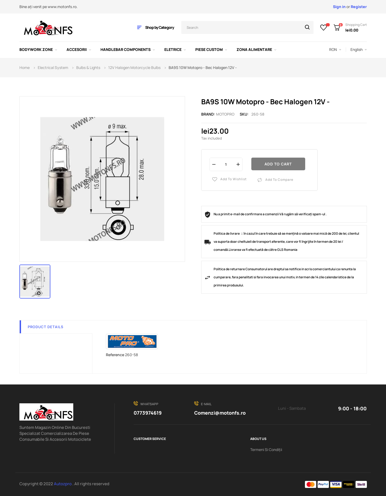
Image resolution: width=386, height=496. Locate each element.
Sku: (244, 114)
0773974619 (148, 413)
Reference (115, 354)
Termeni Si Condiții (266, 449)
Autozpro (63, 484)
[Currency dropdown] (335, 50)
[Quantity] (226, 164)
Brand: (208, 114)
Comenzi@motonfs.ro (220, 413)
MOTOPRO (225, 114)
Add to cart (278, 164)
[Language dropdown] (358, 50)
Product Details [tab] (45, 326)
